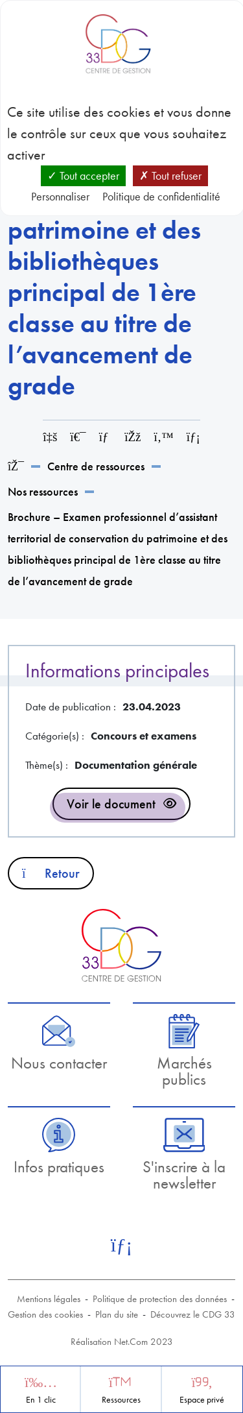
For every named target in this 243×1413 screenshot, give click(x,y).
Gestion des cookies (45, 1314)
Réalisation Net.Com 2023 (122, 1341)
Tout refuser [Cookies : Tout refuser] (170, 175)
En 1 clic (41, 1400)
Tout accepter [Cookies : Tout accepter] (83, 175)
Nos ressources (43, 491)
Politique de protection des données (160, 1298)
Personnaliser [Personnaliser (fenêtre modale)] (60, 196)
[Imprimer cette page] (78, 437)
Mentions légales (48, 1298)
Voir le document (111, 803)
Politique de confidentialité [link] (161, 196)
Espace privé (201, 1400)
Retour (51, 873)
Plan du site (116, 1314)
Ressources (121, 1400)
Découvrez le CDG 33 (192, 1314)
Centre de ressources (96, 466)
